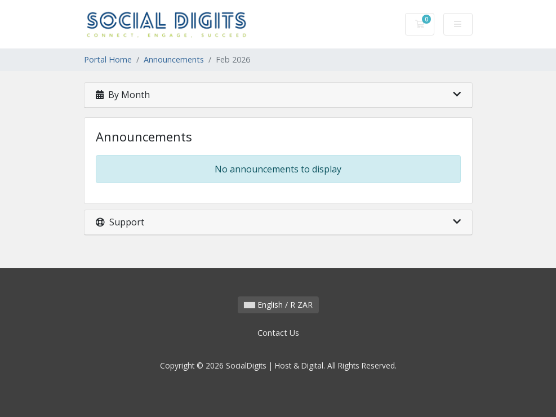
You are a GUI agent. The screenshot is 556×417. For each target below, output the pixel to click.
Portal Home (108, 59)
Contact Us (278, 332)
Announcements (174, 59)
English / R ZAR (278, 304)
